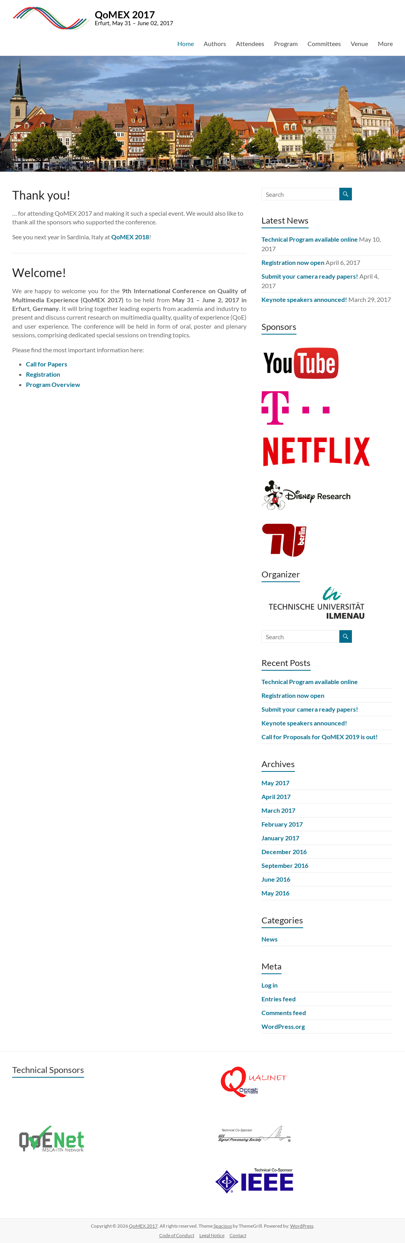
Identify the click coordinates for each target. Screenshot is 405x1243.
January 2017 (280, 838)
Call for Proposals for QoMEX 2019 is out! (319, 736)
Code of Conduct (176, 1235)
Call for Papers (46, 364)
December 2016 (284, 851)
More (385, 43)
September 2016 (284, 865)
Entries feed (278, 999)
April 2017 (276, 796)
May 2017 (275, 782)
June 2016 (275, 879)
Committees (324, 43)
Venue (359, 43)
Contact (238, 1235)
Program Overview (53, 384)
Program (286, 43)
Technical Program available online (309, 239)
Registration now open (292, 262)
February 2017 (282, 824)
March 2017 (278, 810)
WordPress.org (283, 1026)
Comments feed (283, 1012)
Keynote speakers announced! (304, 299)
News (269, 939)
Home (185, 43)
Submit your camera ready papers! (309, 276)
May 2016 (275, 893)
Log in (269, 985)
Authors (215, 43)
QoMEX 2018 (130, 236)
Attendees (250, 43)
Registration (43, 374)
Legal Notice (212, 1235)
